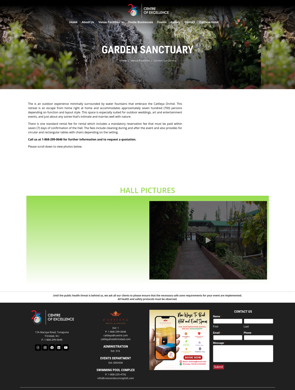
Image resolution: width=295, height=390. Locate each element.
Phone (247, 326)
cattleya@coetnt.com (115, 328)
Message (219, 336)
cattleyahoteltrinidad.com (115, 332)
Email (217, 326)
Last (246, 320)
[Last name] (258, 314)
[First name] (227, 314)
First (215, 320)
